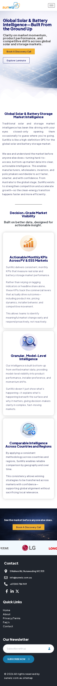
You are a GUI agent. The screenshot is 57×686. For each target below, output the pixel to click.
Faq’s (6, 622)
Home (7, 610)
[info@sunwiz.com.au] (6, 577)
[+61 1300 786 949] (6, 584)
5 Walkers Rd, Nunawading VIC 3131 (27, 571)
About (7, 614)
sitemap (28, 677)
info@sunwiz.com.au (21, 577)
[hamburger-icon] (51, 5)
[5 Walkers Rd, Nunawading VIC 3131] (6, 571)
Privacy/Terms (11, 618)
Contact (8, 626)
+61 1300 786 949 (18, 584)
